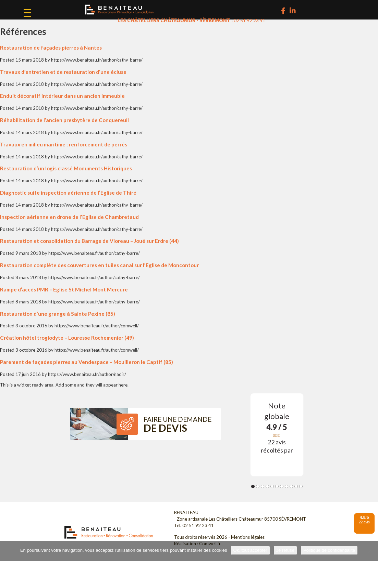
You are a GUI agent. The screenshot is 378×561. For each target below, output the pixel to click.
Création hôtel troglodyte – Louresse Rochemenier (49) (67, 338)
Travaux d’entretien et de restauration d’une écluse (63, 72)
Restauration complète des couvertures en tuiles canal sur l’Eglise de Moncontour (99, 265)
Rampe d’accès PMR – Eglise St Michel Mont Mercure (64, 289)
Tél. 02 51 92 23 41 (194, 525)
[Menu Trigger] (27, 12)
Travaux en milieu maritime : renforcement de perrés (63, 144)
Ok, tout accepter (250, 550)
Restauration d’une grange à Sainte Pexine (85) (57, 314)
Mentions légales (248, 537)
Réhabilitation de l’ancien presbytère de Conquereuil (64, 120)
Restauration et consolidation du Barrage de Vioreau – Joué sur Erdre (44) (89, 241)
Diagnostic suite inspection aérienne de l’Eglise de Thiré (68, 193)
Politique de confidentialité (329, 550)
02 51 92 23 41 (249, 20)
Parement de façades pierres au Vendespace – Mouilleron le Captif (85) (86, 362)
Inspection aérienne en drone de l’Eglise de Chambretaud (69, 217)
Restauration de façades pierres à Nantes (51, 47)
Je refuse (285, 550)
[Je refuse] (369, 551)
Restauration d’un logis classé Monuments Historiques (66, 168)
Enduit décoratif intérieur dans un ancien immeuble (62, 96)
